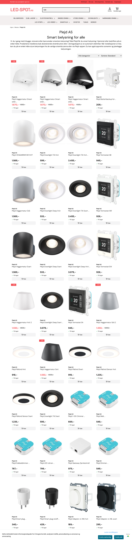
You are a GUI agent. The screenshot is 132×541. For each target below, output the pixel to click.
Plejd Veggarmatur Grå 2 (106, 322)
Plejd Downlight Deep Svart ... (51, 322)
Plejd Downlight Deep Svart (50, 266)
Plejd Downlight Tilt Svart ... (78, 211)
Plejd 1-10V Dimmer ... (76, 416)
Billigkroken (18, 18)
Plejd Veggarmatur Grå (21, 211)
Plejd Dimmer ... (102, 463)
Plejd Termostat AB (103, 155)
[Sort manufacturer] (88, 56)
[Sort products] (111, 56)
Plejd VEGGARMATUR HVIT (22, 155)
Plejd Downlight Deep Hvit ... (79, 266)
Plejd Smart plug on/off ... (49, 519)
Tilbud (85, 22)
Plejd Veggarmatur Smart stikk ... (22, 100)
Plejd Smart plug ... (19, 519)
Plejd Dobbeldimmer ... (20, 463)
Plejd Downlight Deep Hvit (50, 211)
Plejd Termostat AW (104, 211)
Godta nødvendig (105, 537)
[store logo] (22, 9)
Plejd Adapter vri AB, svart (106, 519)
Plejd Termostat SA (75, 322)
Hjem (11, 27)
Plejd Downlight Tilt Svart (50, 416)
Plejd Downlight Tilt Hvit (49, 155)
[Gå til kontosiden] (110, 10)
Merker (93, 22)
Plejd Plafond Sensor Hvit (106, 369)
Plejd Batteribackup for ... (106, 99)
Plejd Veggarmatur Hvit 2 (22, 322)
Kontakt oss (109, 2)
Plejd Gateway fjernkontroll (78, 463)
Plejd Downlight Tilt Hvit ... (78, 155)
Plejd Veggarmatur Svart (21, 266)
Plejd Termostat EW (104, 266)
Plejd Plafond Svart (75, 369)
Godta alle (118, 537)
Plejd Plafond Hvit (19, 369)
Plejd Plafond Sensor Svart (22, 416)
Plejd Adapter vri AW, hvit (78, 519)
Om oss (91, 2)
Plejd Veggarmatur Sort (49, 369)
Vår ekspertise (99, 2)
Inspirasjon (117, 2)
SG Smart (84, 2)
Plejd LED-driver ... (47, 463)
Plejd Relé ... (100, 416)
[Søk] (66, 9)
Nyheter (76, 22)
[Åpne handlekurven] (117, 10)
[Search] (87, 9)
